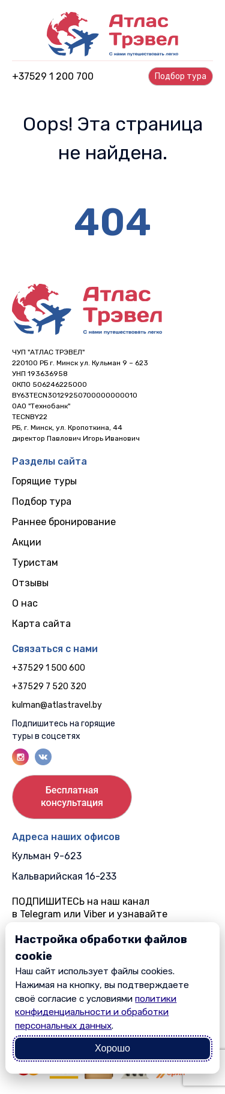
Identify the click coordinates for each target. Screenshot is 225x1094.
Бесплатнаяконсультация (72, 796)
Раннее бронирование (64, 522)
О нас (25, 603)
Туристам (35, 562)
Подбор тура (41, 501)
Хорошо (112, 1048)
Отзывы (30, 583)
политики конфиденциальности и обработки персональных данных (95, 1012)
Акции (26, 542)
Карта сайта (41, 623)
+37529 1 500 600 (48, 668)
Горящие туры (44, 481)
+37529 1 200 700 (53, 76)
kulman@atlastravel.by (57, 705)
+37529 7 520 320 (49, 686)
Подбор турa (180, 76)
